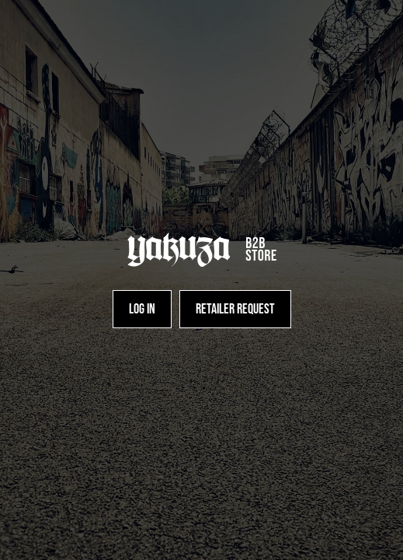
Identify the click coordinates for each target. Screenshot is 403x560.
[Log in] (142, 309)
